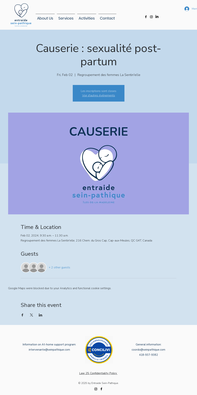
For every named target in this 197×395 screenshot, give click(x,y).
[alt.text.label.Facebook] (146, 17)
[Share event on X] (31, 315)
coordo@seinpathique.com (148, 350)
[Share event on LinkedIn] (40, 315)
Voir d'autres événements (98, 95)
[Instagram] (151, 17)
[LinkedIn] (157, 17)
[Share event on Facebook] (22, 315)
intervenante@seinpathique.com (49, 350)
